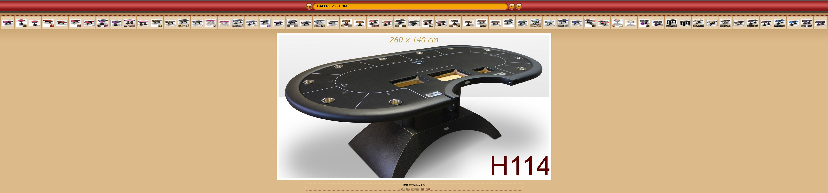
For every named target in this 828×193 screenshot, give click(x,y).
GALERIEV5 (326, 6)
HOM (343, 6)
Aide (428, 189)
